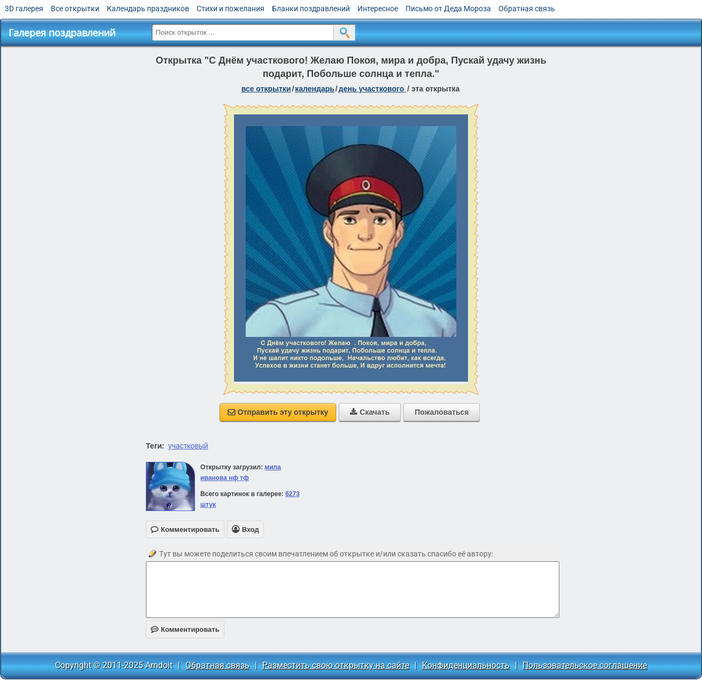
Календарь (314, 88)
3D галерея (24, 8)
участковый (188, 446)
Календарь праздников (148, 8)
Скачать (369, 412)
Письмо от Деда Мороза (448, 8)
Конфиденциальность (466, 665)
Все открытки (75, 8)
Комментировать (185, 629)
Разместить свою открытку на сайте (335, 665)
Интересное (377, 8)
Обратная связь (526, 8)
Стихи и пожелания (230, 8)
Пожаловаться (442, 412)
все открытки (266, 88)
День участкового (372, 88)
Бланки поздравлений (311, 8)
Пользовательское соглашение (584, 665)
